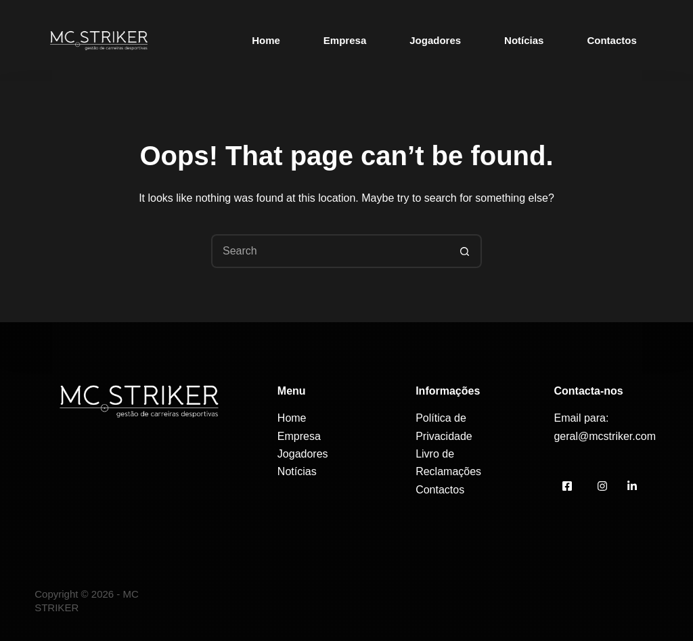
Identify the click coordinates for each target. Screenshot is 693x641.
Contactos (611, 40)
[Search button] (465, 251)
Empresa (344, 40)
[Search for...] (329, 251)
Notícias (523, 40)
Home (266, 40)
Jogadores (435, 40)
